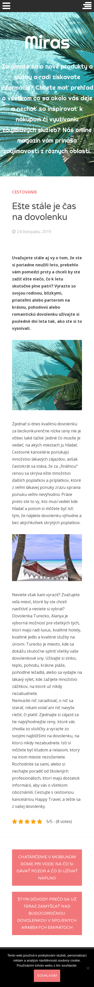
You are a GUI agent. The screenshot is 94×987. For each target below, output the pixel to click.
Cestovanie (24, 192)
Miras (47, 42)
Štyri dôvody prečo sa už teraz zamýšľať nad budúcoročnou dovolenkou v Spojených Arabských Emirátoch (47, 913)
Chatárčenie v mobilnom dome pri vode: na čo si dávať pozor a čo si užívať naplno (47, 867)
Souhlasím (47, 976)
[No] (87, 968)
